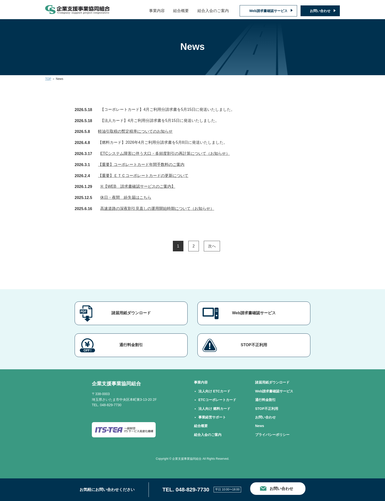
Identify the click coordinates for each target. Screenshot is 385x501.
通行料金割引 (131, 345)
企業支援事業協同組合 (116, 383)
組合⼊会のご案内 (207, 435)
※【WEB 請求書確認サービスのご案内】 (137, 186)
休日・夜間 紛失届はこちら (125, 197)
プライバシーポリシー (272, 435)
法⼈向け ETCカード (214, 391)
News (259, 426)
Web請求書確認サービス (268, 11)
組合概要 (181, 11)
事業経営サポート (212, 417)
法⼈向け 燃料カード (214, 409)
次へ (212, 246)
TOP (48, 79)
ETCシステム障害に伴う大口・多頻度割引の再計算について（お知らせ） (165, 153)
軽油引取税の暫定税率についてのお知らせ (135, 131)
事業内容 (157, 11)
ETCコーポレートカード (217, 400)
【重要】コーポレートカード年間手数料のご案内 (141, 164)
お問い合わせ (320, 11)
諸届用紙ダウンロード (131, 313)
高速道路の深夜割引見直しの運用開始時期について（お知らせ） (157, 208)
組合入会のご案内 (213, 11)
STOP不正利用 (254, 345)
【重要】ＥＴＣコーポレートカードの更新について (143, 175)
